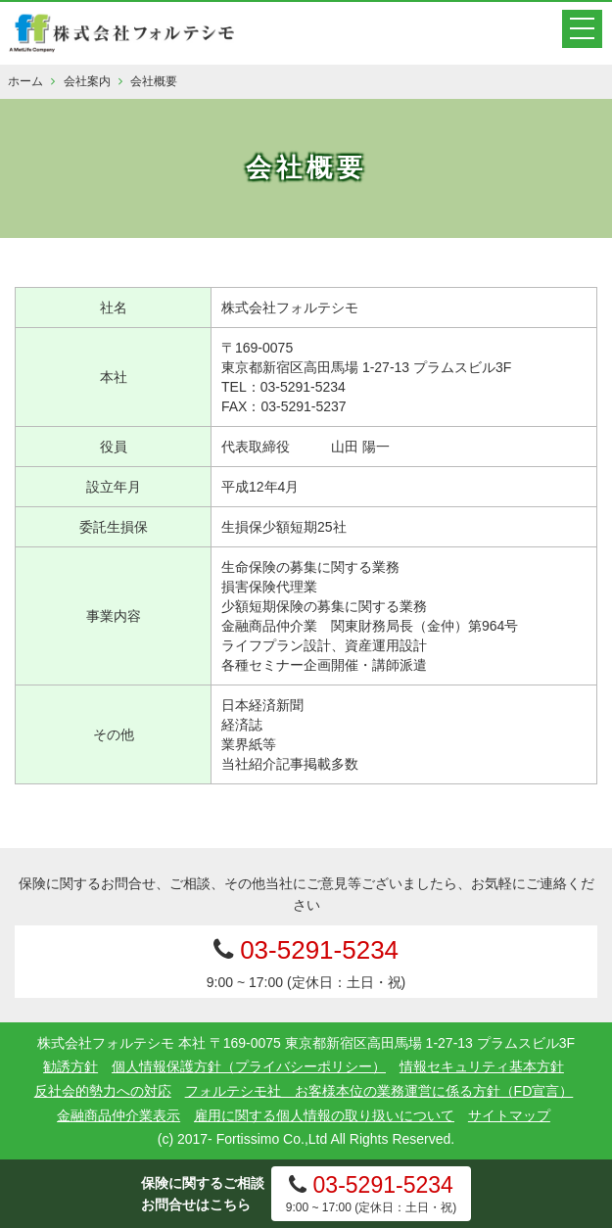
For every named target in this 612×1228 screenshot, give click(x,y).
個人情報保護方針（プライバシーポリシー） (249, 1066)
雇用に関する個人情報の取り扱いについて (324, 1115)
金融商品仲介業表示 (118, 1115)
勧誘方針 (70, 1066)
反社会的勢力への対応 (102, 1091)
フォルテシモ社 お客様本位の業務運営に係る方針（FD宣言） (379, 1091)
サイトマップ (509, 1115)
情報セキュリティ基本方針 (482, 1066)
